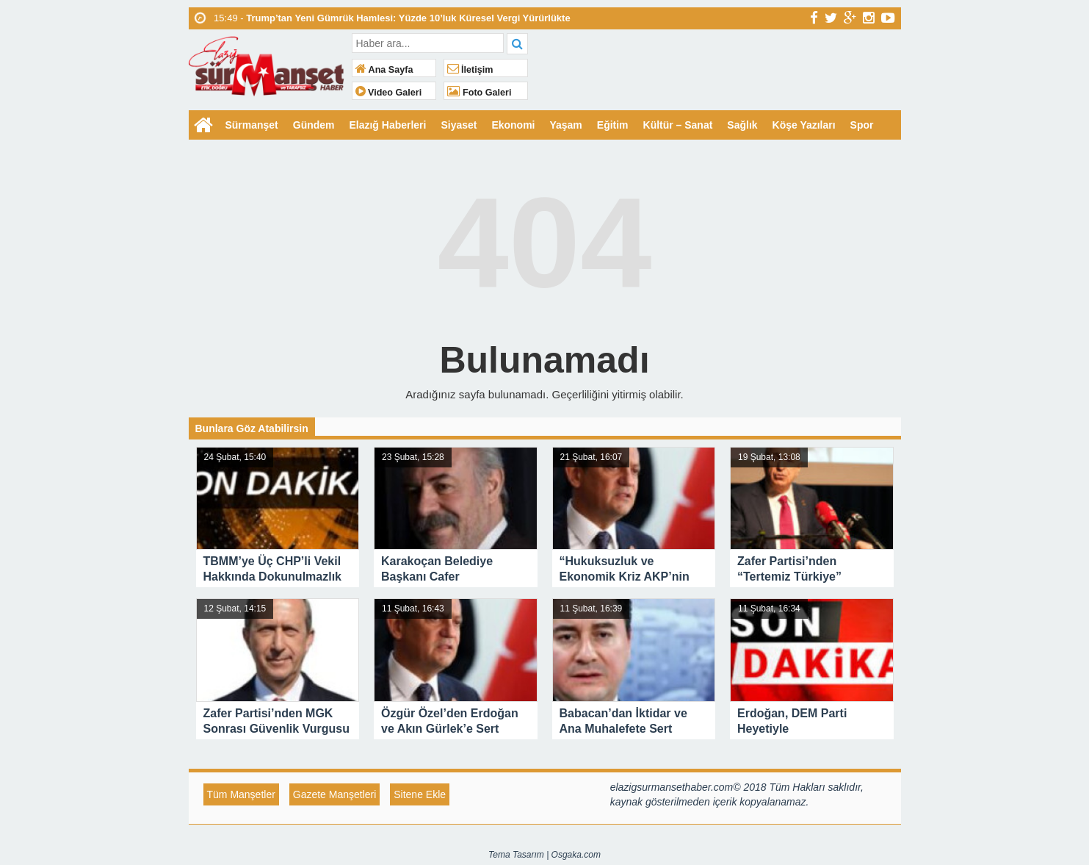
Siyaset (459, 125)
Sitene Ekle (420, 794)
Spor (862, 125)
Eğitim (613, 125)
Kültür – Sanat (678, 125)
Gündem (314, 125)
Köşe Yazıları (804, 125)
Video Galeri (388, 92)
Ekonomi (513, 125)
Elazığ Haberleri (388, 125)
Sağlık (743, 125)
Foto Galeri (479, 92)
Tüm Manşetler (241, 794)
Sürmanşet (251, 125)
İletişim (470, 70)
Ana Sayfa (384, 70)
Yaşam (566, 125)
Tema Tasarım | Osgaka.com (544, 855)
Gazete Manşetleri (335, 794)
